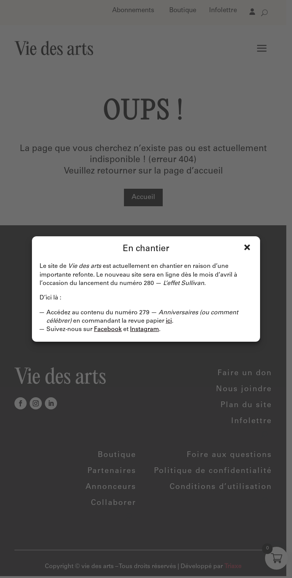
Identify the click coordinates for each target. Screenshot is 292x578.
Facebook (108, 329)
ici (169, 321)
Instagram (144, 329)
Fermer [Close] (247, 247)
